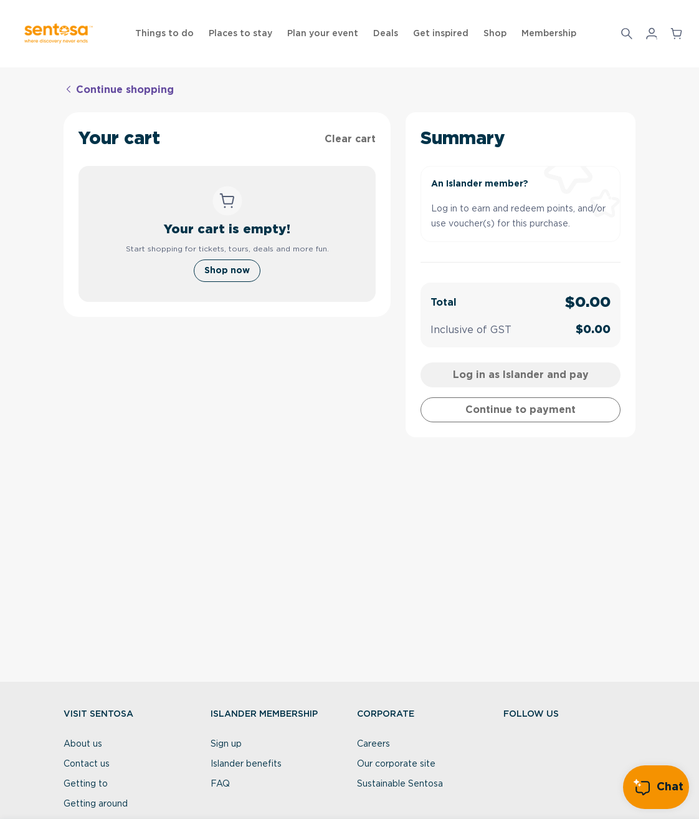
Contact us (87, 764)
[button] (626, 33)
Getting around (96, 804)
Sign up (226, 744)
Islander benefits (246, 764)
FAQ (220, 784)
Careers (373, 744)
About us (83, 744)
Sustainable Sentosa (400, 784)
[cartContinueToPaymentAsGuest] (520, 409)
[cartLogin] (520, 374)
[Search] (626, 33)
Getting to (86, 784)
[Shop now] (227, 270)
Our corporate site (396, 764)
